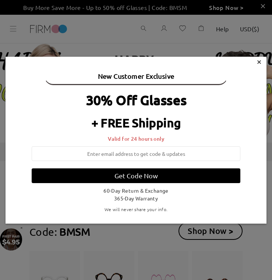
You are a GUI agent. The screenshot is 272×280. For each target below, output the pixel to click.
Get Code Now (136, 175)
